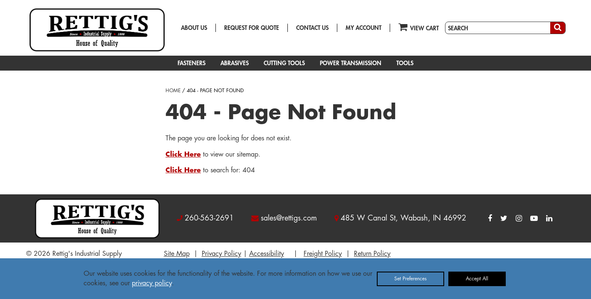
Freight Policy (323, 253)
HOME (173, 90)
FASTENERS (191, 63)
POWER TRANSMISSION (350, 63)
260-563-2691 (209, 218)
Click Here (183, 154)
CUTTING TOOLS (284, 63)
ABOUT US (194, 28)
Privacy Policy (221, 253)
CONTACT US (312, 28)
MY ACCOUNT (363, 28)
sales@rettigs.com (289, 218)
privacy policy (152, 283)
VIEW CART (418, 27)
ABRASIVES (234, 63)
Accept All (477, 278)
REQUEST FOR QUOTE (251, 28)
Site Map (177, 253)
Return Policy (372, 253)
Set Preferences (410, 278)
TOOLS (404, 63)
